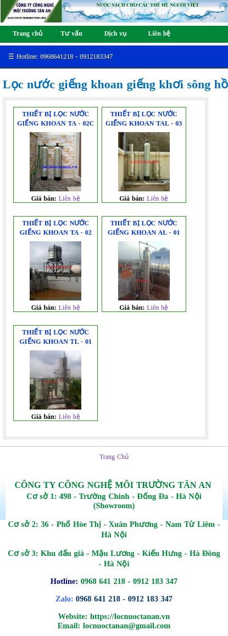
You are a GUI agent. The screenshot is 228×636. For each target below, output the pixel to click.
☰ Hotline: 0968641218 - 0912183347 (60, 56)
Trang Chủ (114, 457)
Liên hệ (69, 198)
